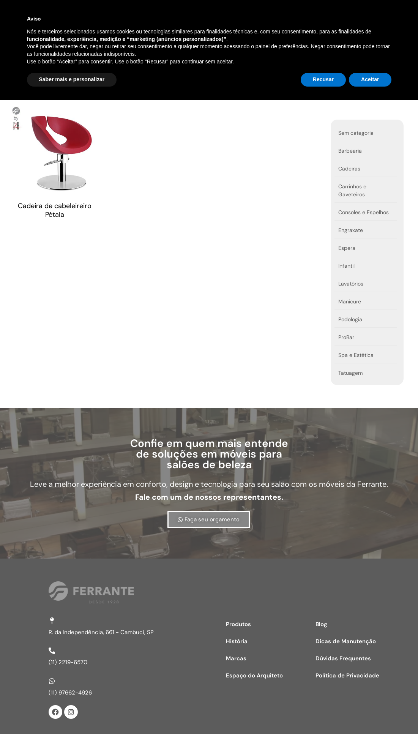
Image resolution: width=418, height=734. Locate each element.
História (258, 35)
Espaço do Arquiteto (320, 35)
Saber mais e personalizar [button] (72, 713)
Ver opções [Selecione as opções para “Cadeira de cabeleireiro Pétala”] (9, 223)
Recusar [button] (323, 713)
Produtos (165, 35)
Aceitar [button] (370, 713)
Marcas (212, 35)
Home (120, 35)
